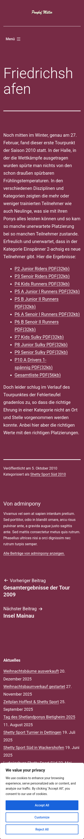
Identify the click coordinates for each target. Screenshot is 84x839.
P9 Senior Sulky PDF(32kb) (41, 352)
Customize (42, 817)
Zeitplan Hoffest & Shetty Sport (31, 701)
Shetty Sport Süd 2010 (48, 474)
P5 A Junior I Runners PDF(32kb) (47, 291)
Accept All (42, 805)
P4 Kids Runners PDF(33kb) (42, 284)
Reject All (42, 829)
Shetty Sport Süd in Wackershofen (33, 747)
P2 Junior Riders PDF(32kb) (42, 268)
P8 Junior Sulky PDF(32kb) (41, 344)
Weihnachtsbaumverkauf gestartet (34, 686)
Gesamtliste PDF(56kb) (38, 375)
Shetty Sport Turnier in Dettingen (32, 732)
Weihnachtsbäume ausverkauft (31, 671)
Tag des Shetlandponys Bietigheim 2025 (39, 717)
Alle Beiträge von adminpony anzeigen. (34, 553)
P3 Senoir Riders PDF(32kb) (42, 276)
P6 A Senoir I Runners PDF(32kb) (47, 314)
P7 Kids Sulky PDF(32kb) (39, 337)
